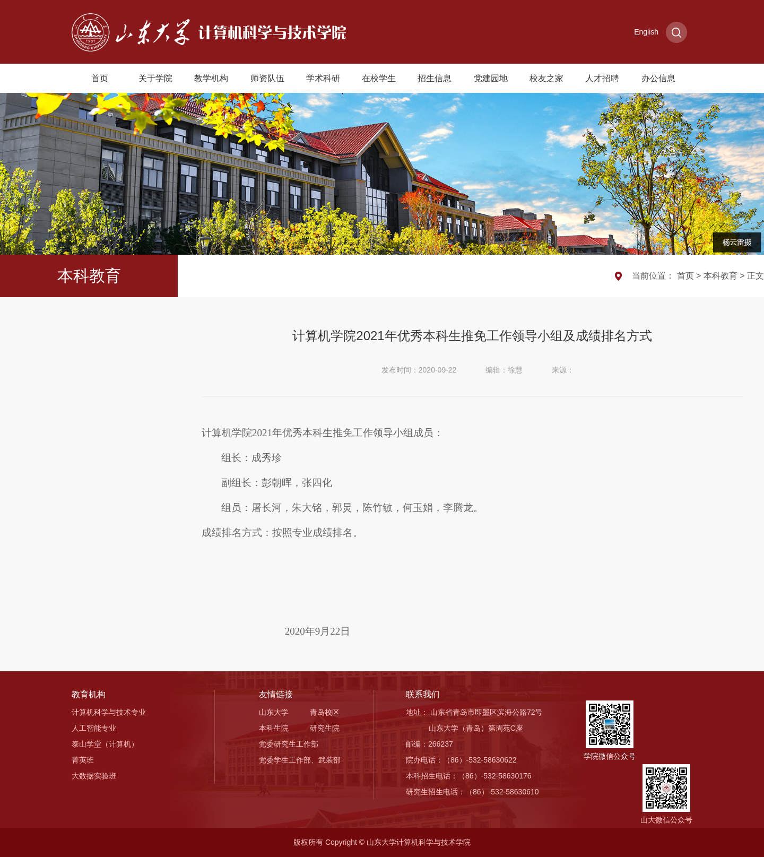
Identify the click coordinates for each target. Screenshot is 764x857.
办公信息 (658, 78)
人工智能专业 (94, 728)
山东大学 (274, 712)
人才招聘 (602, 78)
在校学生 (379, 78)
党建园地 (491, 78)
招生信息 (435, 78)
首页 (99, 78)
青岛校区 (325, 712)
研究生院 (325, 728)
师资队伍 (267, 78)
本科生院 (274, 728)
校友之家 (546, 78)
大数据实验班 (94, 776)
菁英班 (83, 760)
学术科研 (323, 78)
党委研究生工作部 (288, 744)
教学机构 (211, 78)
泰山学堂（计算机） (105, 744)
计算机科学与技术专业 (109, 712)
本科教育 (720, 275)
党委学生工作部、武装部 (300, 760)
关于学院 (155, 78)
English (646, 32)
